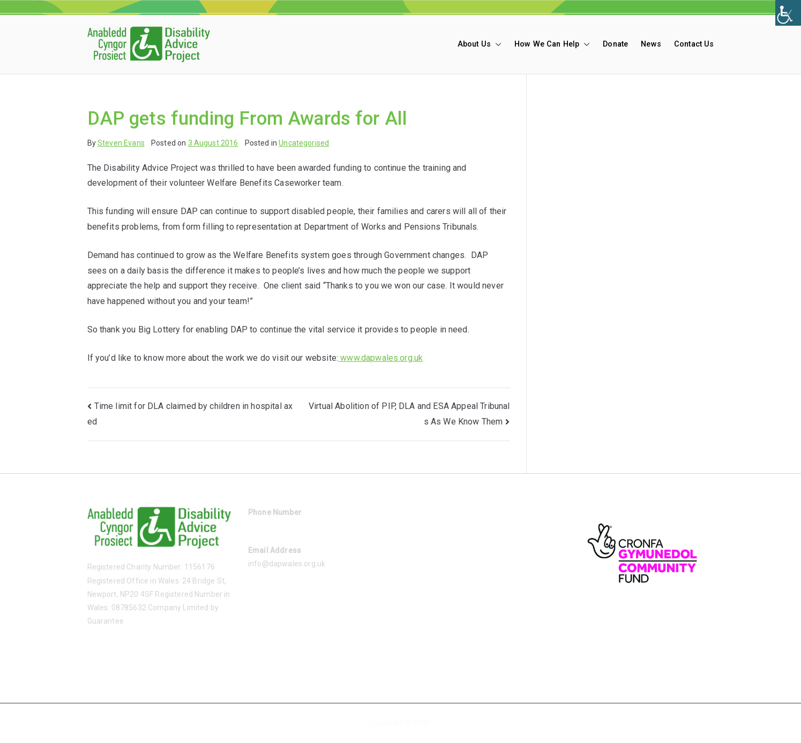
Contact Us (694, 44)
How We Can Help (552, 44)
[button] (496, 44)
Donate (615, 44)
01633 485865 (273, 525)
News (651, 44)
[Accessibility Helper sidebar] (788, 13)
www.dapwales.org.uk (380, 358)
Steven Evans (121, 143)
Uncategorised (304, 143)
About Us (479, 44)
